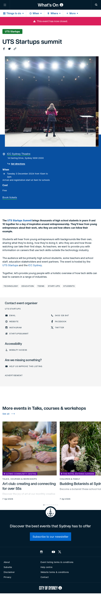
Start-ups (54, 286)
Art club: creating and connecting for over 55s (29, 486)
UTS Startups (10, 265)
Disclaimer (9, 572)
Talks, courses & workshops (19, 479)
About (7, 562)
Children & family (70, 479)
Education (28, 286)
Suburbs (8, 567)
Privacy (7, 577)
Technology (11, 286)
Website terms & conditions (55, 572)
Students (68, 286)
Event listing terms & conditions (57, 562)
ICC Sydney (35, 265)
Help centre (46, 567)
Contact (45, 577)
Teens (40, 286)
